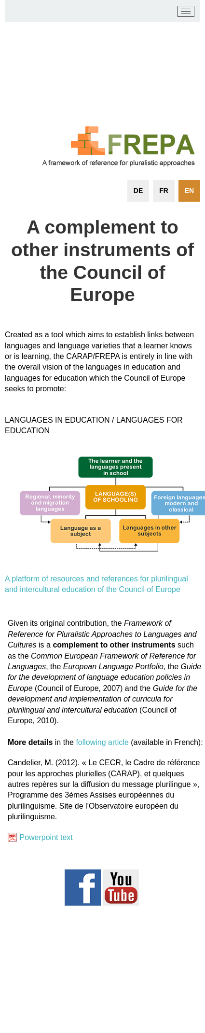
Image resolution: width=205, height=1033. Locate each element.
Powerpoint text (45, 837)
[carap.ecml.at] (19, 11)
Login (176, 984)
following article (102, 742)
